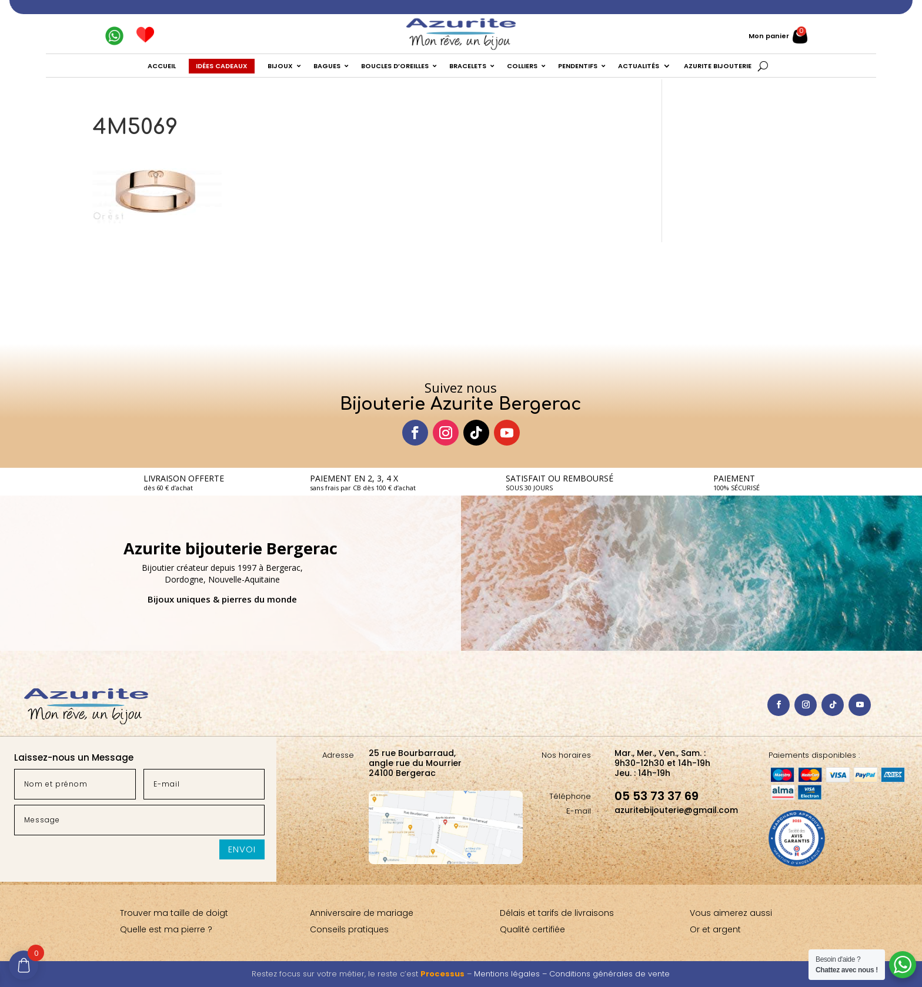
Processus (442, 973)
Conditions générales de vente (609, 973)
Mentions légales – (511, 973)
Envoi (242, 849)
